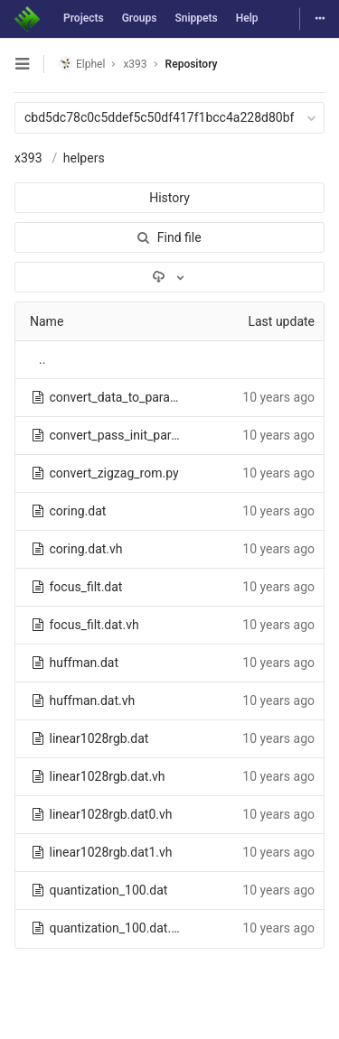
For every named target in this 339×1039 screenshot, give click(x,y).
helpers (84, 158)
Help (247, 18)
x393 (28, 158)
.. (42, 359)
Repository (191, 64)
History (169, 197)
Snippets (195, 18)
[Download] (169, 277)
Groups (139, 18)
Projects (83, 18)
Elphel (82, 63)
